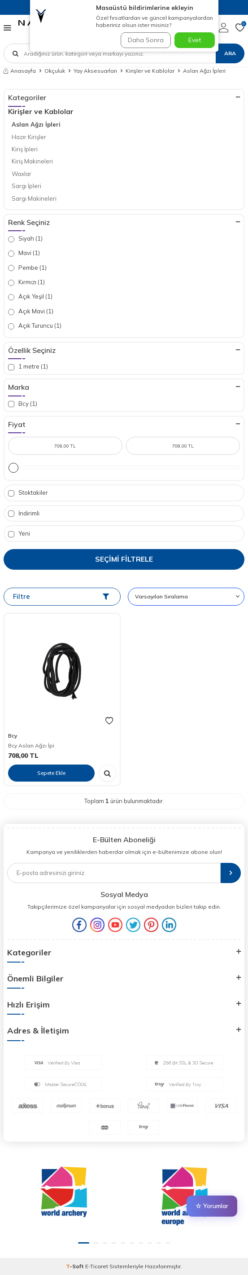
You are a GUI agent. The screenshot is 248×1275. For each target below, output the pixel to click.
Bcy (12, 735)
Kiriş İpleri (25, 149)
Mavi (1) (24, 253)
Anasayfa (20, 70)
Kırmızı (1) (26, 282)
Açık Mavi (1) (30, 311)
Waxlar (21, 173)
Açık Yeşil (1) (30, 296)
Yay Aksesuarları (95, 70)
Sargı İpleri (26, 185)
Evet (194, 40)
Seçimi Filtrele (124, 558)
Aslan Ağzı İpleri (36, 124)
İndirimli (23, 513)
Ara (230, 53)
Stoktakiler (28, 493)
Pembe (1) (27, 268)
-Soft (75, 1266)
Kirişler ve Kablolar (150, 70)
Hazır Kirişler (29, 137)
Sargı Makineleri (34, 198)
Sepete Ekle (51, 772)
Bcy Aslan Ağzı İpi (31, 745)
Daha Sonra (146, 40)
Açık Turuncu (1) (34, 326)
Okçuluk (54, 70)
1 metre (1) (28, 366)
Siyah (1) (25, 238)
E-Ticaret (96, 1266)
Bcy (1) (22, 404)
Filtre (61, 596)
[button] (83, 1243)
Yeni (19, 533)
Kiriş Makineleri (32, 161)
